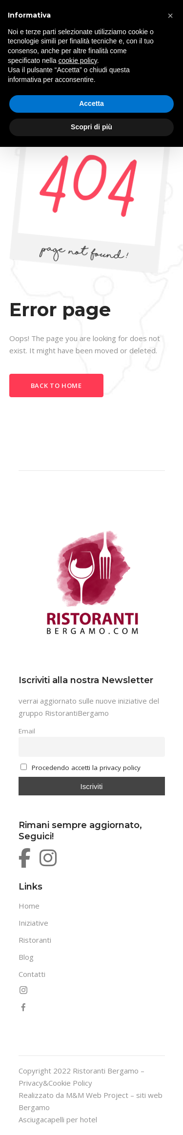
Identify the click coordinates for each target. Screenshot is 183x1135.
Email (27, 731)
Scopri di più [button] (91, 127)
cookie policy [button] (78, 60)
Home (29, 906)
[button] (170, 15)
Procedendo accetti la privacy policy (86, 767)
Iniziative (33, 923)
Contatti (32, 974)
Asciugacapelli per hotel (58, 1119)
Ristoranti (35, 940)
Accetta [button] (91, 103)
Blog (26, 957)
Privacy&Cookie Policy (55, 1083)
